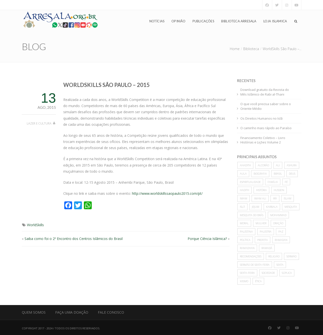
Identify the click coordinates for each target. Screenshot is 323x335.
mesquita (290, 207)
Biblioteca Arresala (239, 21)
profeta (262, 240)
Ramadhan (247, 248)
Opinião (178, 21)
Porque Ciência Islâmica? (207, 238)
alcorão (263, 165)
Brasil (278, 173)
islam (287, 198)
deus (292, 173)
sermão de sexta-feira (255, 264)
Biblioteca (251, 48)
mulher (261, 223)
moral (244, 223)
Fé (286, 182)
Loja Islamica (275, 21)
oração (278, 223)
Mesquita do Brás (251, 215)
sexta (280, 264)
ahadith (245, 165)
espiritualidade (250, 182)
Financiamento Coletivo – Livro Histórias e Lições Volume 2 (262, 140)
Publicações (203, 21)
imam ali (260, 198)
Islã (242, 207)
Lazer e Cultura (39, 123)
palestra (265, 231)
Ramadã (266, 248)
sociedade (268, 273)
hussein (279, 190)
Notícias (157, 21)
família (273, 182)
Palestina (246, 231)
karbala (272, 207)
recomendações (250, 256)
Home (235, 48)
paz (280, 231)
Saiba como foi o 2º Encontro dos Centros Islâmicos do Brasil (74, 238)
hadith (244, 190)
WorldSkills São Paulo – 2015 (106, 85)
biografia (260, 173)
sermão (291, 256)
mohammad (278, 215)
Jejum (255, 207)
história (261, 190)
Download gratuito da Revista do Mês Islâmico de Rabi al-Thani (264, 92)
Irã (275, 198)
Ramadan (281, 240)
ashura (292, 165)
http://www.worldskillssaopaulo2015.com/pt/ (167, 193)
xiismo (244, 281)
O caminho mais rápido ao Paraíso (266, 128)
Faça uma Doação (71, 312)
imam (243, 198)
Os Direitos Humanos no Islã (261, 118)
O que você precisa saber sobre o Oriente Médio (265, 106)
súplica (287, 273)
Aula (243, 173)
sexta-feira (247, 273)
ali (278, 165)
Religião (274, 256)
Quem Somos (34, 312)
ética (258, 281)
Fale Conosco (111, 312)
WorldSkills (35, 225)
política (245, 240)
